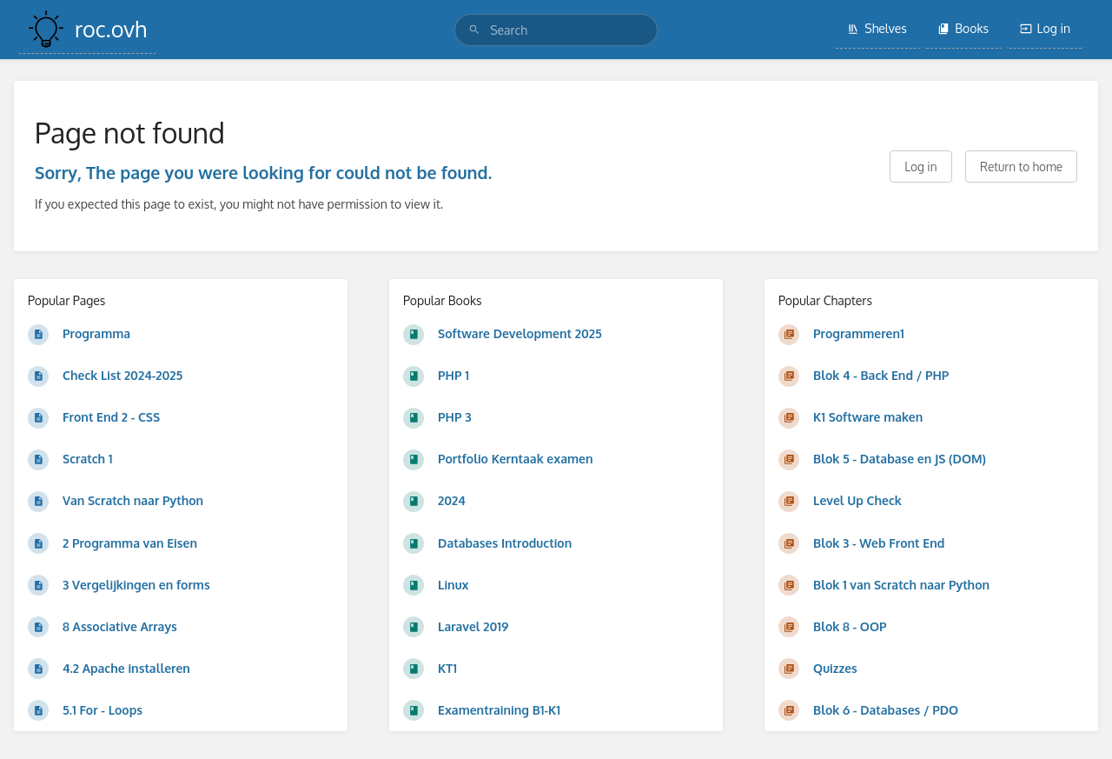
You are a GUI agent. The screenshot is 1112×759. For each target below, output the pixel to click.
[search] (556, 30)
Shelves (877, 28)
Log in (1045, 28)
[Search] (474, 30)
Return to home (1021, 166)
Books (963, 28)
